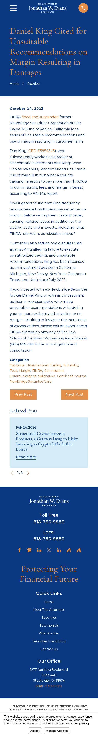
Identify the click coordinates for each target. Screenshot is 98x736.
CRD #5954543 (41, 151)
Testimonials (49, 625)
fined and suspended (40, 117)
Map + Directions (49, 686)
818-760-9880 (49, 521)
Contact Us (49, 649)
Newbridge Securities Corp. (31, 381)
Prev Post (23, 394)
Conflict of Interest (71, 376)
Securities (49, 617)
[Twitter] (49, 550)
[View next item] (28, 473)
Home (49, 602)
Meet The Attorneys (48, 609)
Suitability (70, 365)
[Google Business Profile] (29, 550)
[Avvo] (68, 550)
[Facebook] (19, 550)
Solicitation (46, 376)
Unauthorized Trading (44, 365)
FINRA (37, 371)
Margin (24, 371)
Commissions (54, 371)
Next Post (74, 394)
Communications (23, 376)
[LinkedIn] (39, 550)
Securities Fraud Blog (49, 641)
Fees (13, 371)
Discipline (17, 365)
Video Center (49, 633)
